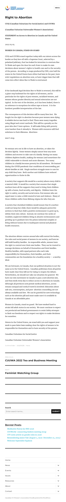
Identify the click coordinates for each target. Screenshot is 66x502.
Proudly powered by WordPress (39, 498)
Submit (56, 411)
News (28, 345)
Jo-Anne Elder (10, 345)
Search (8, 408)
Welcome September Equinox (19, 441)
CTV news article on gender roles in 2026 (24, 435)
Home (7, 460)
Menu (57, 8)
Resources (9, 481)
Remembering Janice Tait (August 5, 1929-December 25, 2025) (33, 438)
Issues (7, 476)
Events (8, 471)
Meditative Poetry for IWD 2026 (20, 429)
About (7, 486)
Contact (8, 491)
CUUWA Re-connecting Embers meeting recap (26, 432)
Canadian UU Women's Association (17, 498)
